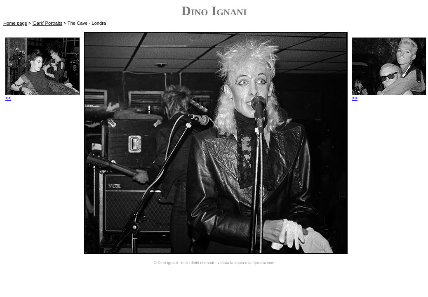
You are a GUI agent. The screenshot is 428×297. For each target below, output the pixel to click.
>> (389, 96)
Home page (15, 23)
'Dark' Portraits (48, 23)
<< (42, 96)
